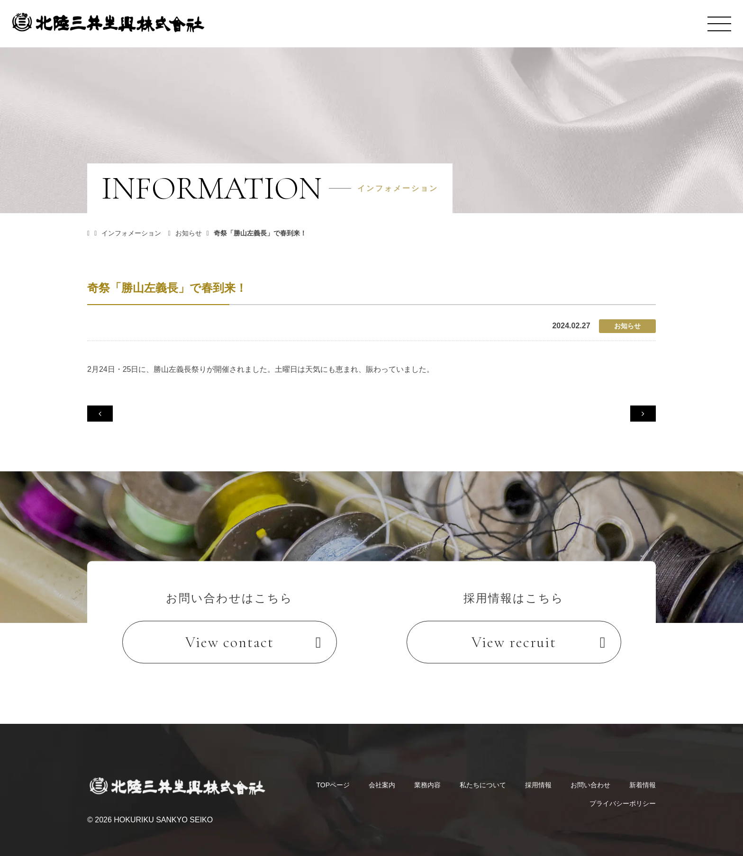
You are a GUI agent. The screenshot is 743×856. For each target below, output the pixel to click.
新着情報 (642, 774)
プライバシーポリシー (622, 793)
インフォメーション (137, 233)
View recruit (513, 642)
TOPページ (333, 774)
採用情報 (538, 774)
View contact (229, 642)
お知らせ (195, 233)
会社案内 (382, 774)
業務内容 (427, 774)
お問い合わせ (590, 774)
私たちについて (483, 774)
